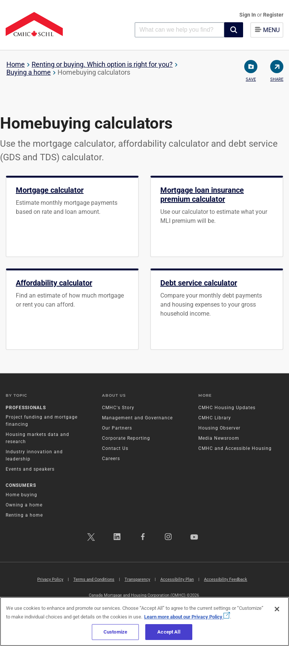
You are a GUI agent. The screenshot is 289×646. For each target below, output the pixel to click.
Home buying (21, 494)
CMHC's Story (118, 407)
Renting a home (24, 515)
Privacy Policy (50, 579)
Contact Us (115, 448)
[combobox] (179, 30)
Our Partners (117, 428)
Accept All (168, 632)
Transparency (137, 579)
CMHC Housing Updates (227, 407)
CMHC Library (214, 417)
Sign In (248, 15)
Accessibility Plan (177, 579)
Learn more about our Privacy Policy (187, 617)
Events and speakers (30, 469)
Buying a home (28, 72)
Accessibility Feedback (225, 579)
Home (15, 64)
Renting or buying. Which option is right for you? (102, 64)
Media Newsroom (218, 438)
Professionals (26, 407)
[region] (144, 621)
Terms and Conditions (93, 579)
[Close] (277, 609)
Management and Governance (137, 417)
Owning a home (24, 505)
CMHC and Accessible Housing (235, 448)
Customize (115, 632)
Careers (111, 458)
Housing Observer (219, 428)
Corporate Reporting (126, 438)
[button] (233, 29)
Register (273, 15)
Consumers (21, 485)
